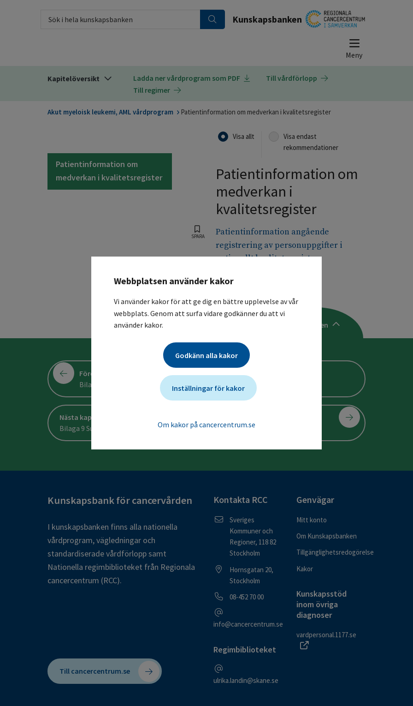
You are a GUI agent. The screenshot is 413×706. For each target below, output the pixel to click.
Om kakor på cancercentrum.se (206, 424)
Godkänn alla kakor (206, 355)
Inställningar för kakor (208, 388)
